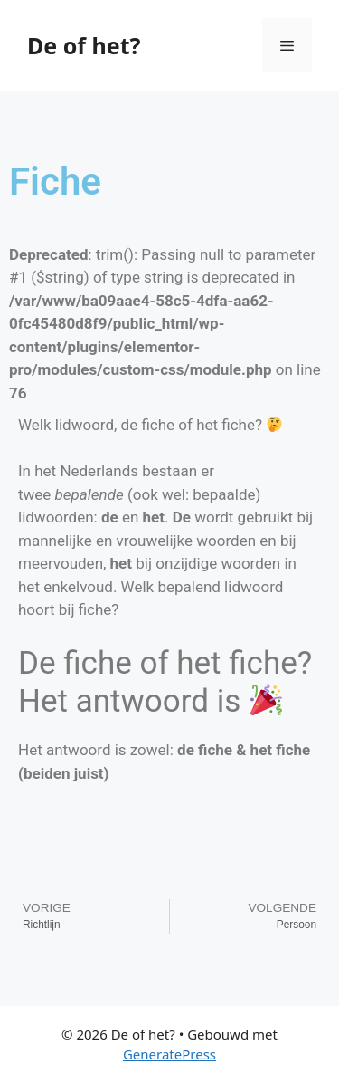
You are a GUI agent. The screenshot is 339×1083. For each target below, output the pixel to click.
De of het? (83, 45)
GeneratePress (169, 1054)
